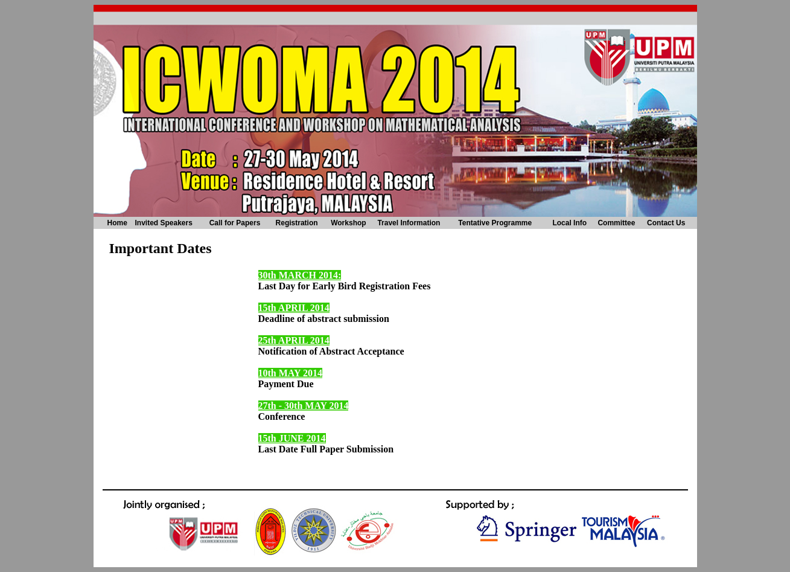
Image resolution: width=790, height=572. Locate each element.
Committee (616, 223)
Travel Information (408, 223)
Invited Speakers (163, 223)
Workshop (348, 223)
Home (117, 223)
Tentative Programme (495, 223)
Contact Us (666, 223)
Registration (297, 223)
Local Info (569, 223)
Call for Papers (235, 223)
